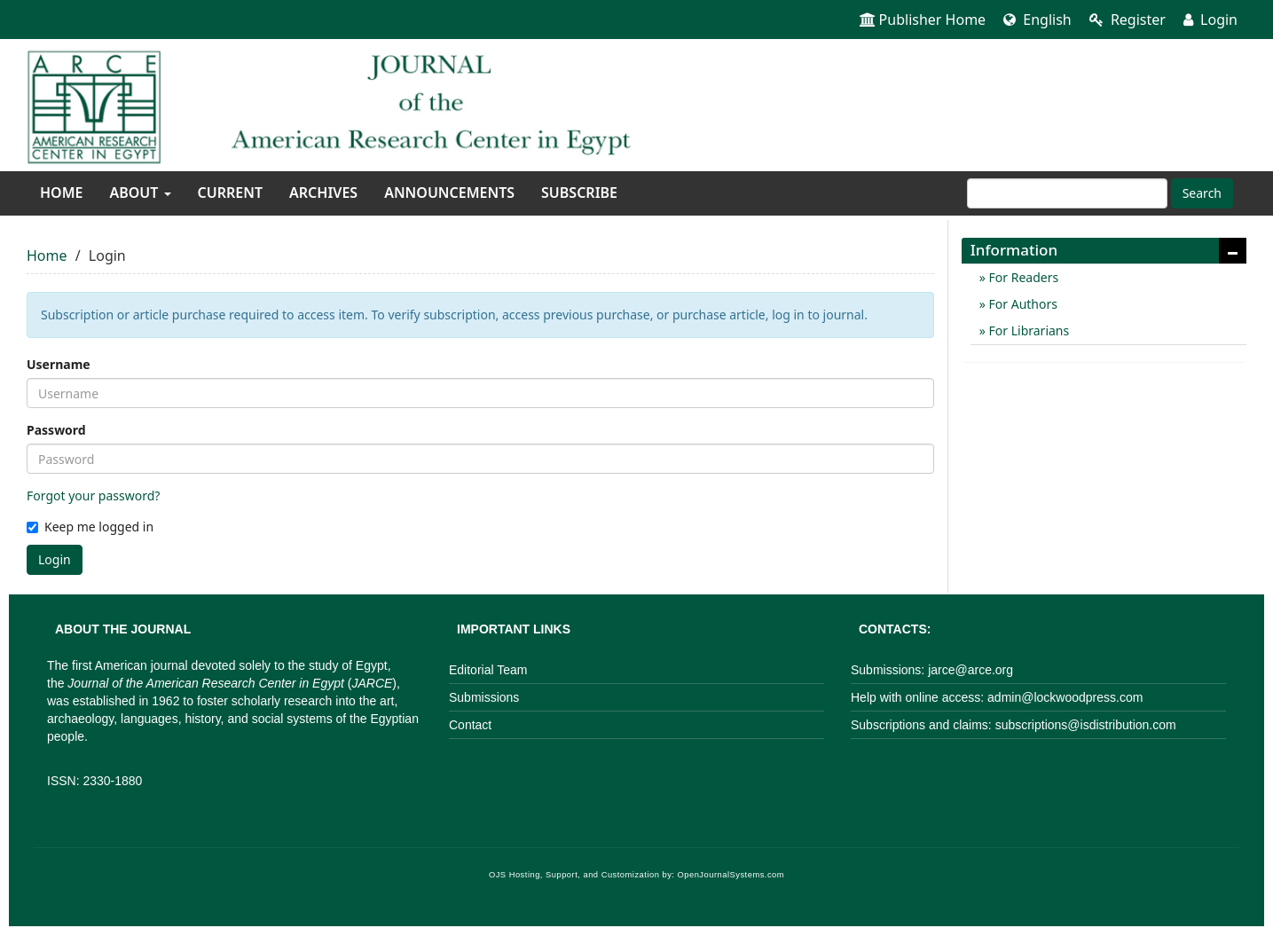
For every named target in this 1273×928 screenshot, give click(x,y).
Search (1202, 193)
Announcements (449, 192)
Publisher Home (923, 19)
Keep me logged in (90, 526)
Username (58, 364)
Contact (470, 725)
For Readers (1022, 277)
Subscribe (579, 192)
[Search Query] (1067, 193)
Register (1127, 19)
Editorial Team (488, 670)
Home (61, 192)
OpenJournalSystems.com (731, 874)
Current (230, 192)
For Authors (1021, 303)
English (1037, 19)
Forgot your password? (93, 495)
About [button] (139, 192)
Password (56, 429)
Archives (323, 192)
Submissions (484, 697)
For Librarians (1027, 330)
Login (1210, 19)
